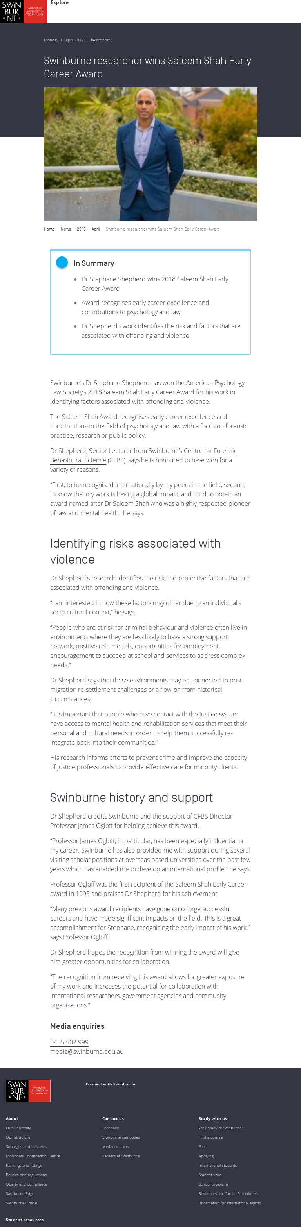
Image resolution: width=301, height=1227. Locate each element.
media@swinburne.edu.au (86, 917)
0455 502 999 (69, 908)
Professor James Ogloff (81, 691)
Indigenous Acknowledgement (67, 1162)
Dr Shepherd (68, 316)
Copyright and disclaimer (65, 1209)
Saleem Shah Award (90, 282)
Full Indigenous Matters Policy (135, 1184)
